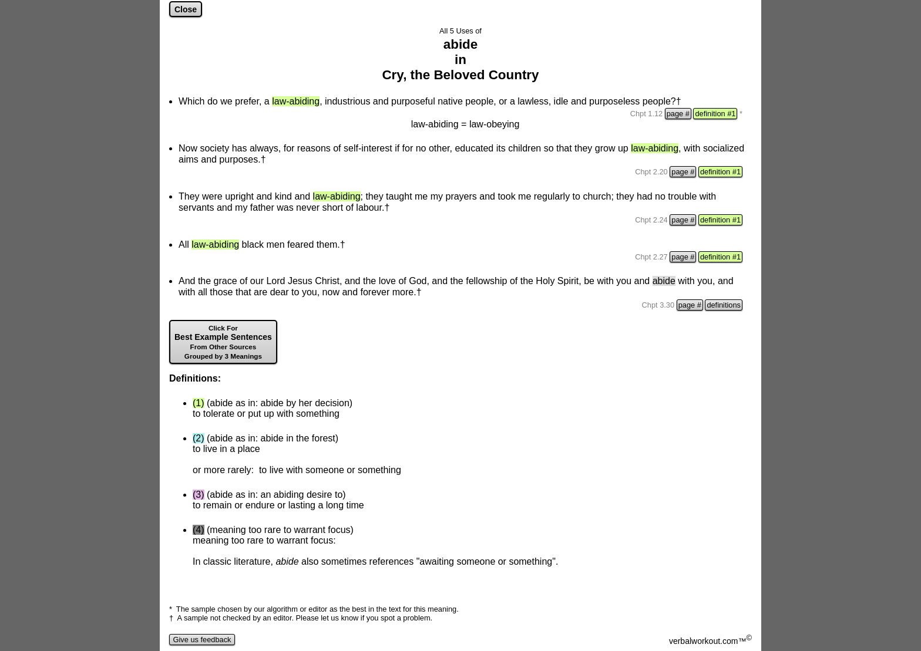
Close (185, 9)
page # (678, 113)
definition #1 (715, 113)
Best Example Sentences (223, 342)
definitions (724, 305)
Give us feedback (202, 639)
